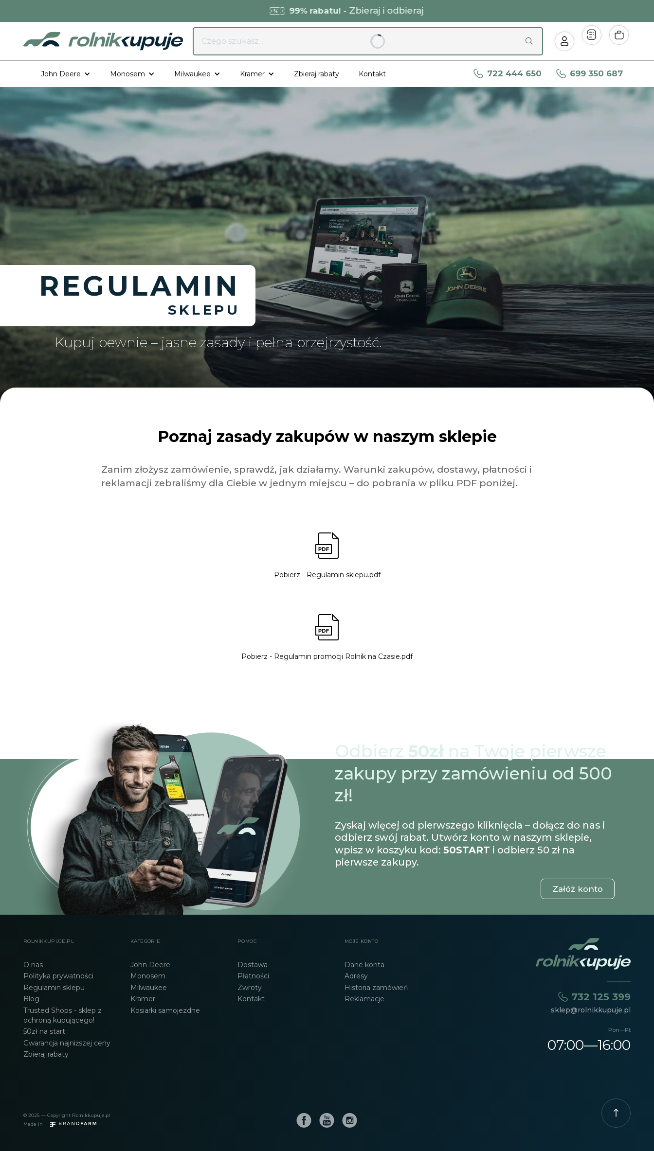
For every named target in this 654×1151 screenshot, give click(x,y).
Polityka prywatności (58, 976)
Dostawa (252, 964)
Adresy (356, 976)
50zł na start (44, 1031)
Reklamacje (364, 998)
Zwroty (249, 987)
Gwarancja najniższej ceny (66, 1043)
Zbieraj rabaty (316, 74)
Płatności (253, 976)
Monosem (147, 976)
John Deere (150, 964)
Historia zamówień (376, 987)
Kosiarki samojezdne (165, 1010)
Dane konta (364, 964)
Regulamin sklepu (54, 987)
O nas (33, 964)
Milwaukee (148, 987)
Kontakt (372, 74)
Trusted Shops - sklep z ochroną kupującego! (62, 1015)
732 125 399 (601, 997)
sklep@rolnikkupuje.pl (591, 1010)
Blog (31, 998)
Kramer (142, 998)
